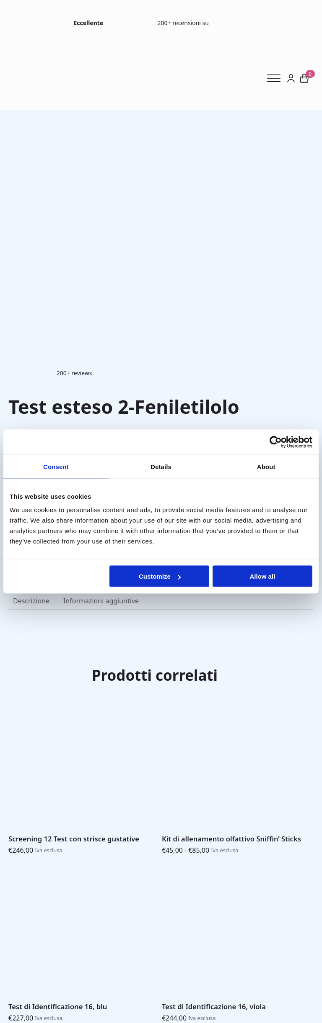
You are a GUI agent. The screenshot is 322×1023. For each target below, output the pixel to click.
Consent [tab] (56, 466)
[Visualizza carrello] (304, 78)
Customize (160, 576)
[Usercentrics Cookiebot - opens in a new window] (275, 442)
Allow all (262, 576)
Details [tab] (161, 466)
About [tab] (266, 466)
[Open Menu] (277, 78)
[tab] (31, 600)
